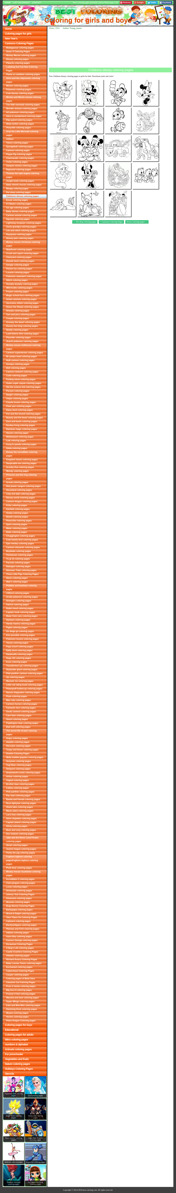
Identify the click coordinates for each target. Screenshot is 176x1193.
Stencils (9, 1073)
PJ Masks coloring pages (18, 204)
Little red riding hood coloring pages (24, 685)
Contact (36, 2)
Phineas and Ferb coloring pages (22, 929)
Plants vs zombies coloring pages (23, 74)
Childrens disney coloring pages (22, 196)
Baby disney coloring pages (20, 211)
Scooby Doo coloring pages (20, 467)
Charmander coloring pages (20, 158)
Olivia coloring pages (16, 826)
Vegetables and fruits (17, 1059)
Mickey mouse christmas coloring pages (23, 244)
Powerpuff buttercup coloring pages (24, 689)
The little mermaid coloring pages (23, 105)
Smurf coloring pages (17, 719)
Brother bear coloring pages (20, 784)
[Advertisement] (110, 48)
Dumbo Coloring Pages (17, 753)
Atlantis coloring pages (17, 956)
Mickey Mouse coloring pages (21, 55)
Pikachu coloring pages (18, 63)
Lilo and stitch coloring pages (21, 231)
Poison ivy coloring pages (19, 269)
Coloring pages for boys (18, 1024)
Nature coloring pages (17, 1063)
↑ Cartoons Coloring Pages (111, 222)
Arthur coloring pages (17, 776)
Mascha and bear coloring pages (22, 998)
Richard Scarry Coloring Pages (21, 959)
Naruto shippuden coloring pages (23, 692)
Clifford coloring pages (17, 593)
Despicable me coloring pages (21, 463)
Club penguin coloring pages (20, 883)
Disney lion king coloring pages (22, 326)
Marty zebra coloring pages (19, 811)
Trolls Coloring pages (17, 162)
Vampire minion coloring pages (21, 166)
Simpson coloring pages (18, 769)
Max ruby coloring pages (18, 700)
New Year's (11, 38)
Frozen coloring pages (17, 292)
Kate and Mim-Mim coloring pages (23, 1005)
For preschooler (14, 1054)
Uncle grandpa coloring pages (21, 227)
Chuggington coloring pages (20, 536)
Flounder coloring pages (18, 337)
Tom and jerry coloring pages (20, 314)
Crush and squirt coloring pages (22, 253)
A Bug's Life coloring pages (20, 948)
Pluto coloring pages (16, 696)
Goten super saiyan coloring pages (23, 383)
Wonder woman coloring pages (21, 108)
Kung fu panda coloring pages (21, 444)
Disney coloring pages (17, 59)
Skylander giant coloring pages (21, 669)
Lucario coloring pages (17, 272)
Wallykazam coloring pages (19, 437)
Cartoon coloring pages (18, 150)
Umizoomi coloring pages (19, 898)
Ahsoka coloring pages (17, 311)
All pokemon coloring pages (20, 112)
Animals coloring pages (18, 1049)
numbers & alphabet (16, 1044)
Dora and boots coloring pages (21, 421)
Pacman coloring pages (18, 563)
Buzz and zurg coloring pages (21, 830)
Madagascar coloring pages (20, 48)
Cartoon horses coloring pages (21, 704)
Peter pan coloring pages (18, 406)
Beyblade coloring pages (18, 551)
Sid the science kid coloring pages (23, 387)
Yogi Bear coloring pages (18, 765)
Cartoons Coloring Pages (19, 43)
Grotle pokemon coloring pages (22, 597)
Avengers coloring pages (18, 601)
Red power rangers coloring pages (23, 486)
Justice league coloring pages (21, 849)
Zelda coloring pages (16, 448)
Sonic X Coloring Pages (18, 51)
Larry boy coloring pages (18, 815)
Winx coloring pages (16, 1039)
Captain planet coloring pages (21, 822)
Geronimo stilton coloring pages (22, 303)
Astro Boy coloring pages (19, 936)
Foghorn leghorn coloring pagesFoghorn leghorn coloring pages (22, 860)
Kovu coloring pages (16, 662)
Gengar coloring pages (17, 265)
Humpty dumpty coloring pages (22, 284)
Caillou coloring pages (17, 788)
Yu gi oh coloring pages (18, 559)
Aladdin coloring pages (17, 742)
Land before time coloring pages (22, 334)
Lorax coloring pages (16, 887)
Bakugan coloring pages (18, 566)
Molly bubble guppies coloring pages (24, 757)
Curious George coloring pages (22, 940)
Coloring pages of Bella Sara (20, 978)
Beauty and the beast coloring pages (24, 418)
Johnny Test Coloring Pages (20, 894)
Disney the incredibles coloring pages (21, 454)
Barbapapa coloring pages (19, 910)
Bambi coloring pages (17, 517)
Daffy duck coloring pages (19, 650)
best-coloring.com (90, 1190)
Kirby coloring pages (16, 505)
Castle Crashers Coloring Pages (22, 952)
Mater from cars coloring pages (21, 616)
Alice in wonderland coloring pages (24, 116)
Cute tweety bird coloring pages (22, 540)
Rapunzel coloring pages (18, 169)
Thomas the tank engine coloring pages (22, 175)
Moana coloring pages (17, 1013)
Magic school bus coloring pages (22, 295)
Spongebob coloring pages (19, 147)
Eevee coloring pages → (137, 222)
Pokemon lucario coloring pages (22, 639)
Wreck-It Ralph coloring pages (21, 913)
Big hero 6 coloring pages (19, 990)
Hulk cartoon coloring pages (20, 360)
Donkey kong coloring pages (20, 425)
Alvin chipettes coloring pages (21, 818)
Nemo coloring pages (17, 578)
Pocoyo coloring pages (17, 391)
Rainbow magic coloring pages (21, 429)
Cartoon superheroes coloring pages (24, 353)
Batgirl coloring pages (17, 395)
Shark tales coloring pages (19, 807)
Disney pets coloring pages (19, 238)
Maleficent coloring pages (19, 249)
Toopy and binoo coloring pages (22, 750)
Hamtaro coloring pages (18, 620)
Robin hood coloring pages (19, 608)
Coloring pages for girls (18, 33)
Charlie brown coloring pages (21, 402)
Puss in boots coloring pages (20, 986)
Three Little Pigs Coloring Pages (22, 574)
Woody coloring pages (17, 471)
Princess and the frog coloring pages (21, 477)
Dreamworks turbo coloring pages (23, 773)
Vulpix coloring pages (17, 398)
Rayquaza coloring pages (19, 234)
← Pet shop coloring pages (85, 222)
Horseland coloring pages (19, 490)
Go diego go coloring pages (20, 631)
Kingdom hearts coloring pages (22, 459)
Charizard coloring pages (18, 257)
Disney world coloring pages (20, 498)
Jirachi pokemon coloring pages (22, 341)
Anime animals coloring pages (21, 299)
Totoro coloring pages (17, 143)
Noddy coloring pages (17, 330)
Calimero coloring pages (18, 921)
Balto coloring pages (16, 532)
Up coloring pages (15, 677)
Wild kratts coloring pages (19, 288)
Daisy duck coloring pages (19, 410)
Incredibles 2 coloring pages (20, 879)
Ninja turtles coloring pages (20, 124)
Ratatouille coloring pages (19, 654)
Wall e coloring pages (17, 582)
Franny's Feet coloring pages (20, 994)
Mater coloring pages (16, 528)
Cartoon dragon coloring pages (21, 501)
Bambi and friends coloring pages (23, 799)
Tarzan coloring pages (17, 643)
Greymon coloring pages (18, 761)
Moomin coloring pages (18, 902)
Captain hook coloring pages (20, 612)
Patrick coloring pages (17, 604)
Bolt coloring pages (16, 368)
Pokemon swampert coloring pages (24, 276)
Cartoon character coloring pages (23, 547)
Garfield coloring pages (18, 509)
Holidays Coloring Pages (19, 1068)
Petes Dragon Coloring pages (21, 1021)
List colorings (21, 2)
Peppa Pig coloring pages (19, 154)
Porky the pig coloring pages (20, 853)
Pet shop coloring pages (18, 192)
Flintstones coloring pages (19, 555)
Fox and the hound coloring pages (23, 414)
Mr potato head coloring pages (21, 356)
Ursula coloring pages (17, 482)
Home (8, 2)
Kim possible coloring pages (20, 635)
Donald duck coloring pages (20, 261)
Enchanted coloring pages (19, 967)
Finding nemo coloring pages (20, 379)
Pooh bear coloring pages (19, 868)
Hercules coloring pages (18, 746)
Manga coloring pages (17, 188)
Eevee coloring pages (17, 200)
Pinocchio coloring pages (19, 521)
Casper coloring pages (17, 975)
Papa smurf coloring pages (19, 647)
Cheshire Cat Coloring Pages (20, 982)
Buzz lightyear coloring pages (21, 803)
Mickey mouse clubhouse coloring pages (23, 347)
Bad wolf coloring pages (18, 727)
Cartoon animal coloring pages (21, 215)
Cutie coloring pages (16, 376)
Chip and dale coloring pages (20, 494)
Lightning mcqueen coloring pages (23, 223)
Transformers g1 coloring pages (22, 666)
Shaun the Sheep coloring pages (22, 307)
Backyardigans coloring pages (21, 925)
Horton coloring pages (17, 1017)
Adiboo (9, 139)
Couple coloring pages (17, 318)
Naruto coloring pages (17, 433)
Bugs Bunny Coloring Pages (20, 906)
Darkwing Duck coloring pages (21, 1009)
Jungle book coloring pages (20, 181)
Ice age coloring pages (17, 208)
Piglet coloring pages (16, 627)
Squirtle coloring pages (18, 219)
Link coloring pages (16, 440)
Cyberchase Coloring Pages (20, 971)
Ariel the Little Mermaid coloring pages (22, 133)
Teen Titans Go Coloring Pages (21, 917)
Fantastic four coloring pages (21, 708)
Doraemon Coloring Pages (19, 944)
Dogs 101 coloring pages (18, 658)
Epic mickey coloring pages (20, 543)
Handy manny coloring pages (20, 624)
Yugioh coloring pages (17, 780)
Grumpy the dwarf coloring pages (23, 322)
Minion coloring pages (17, 86)
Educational (11, 1029)
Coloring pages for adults (19, 1034)
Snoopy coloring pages (17, 364)
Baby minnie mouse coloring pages (24, 185)
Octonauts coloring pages (19, 891)
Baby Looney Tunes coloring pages (24, 963)
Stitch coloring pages (17, 280)
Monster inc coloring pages (19, 681)
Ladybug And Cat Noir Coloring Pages (22, 69)
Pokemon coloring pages (18, 89)
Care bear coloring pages (18, 715)
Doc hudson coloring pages (20, 834)
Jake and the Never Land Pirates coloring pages (22, 839)
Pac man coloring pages (18, 795)
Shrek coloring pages (17, 845)
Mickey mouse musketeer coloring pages (23, 873)
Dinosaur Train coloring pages (21, 570)
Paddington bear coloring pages (22, 723)
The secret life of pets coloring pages (21, 733)
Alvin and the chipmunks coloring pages (23, 80)
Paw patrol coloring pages (19, 120)
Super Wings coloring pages (20, 1001)
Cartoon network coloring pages (22, 372)
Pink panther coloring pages (20, 792)
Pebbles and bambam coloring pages (21, 587)
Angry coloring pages (17, 738)
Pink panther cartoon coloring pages (24, 673)
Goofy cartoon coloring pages (21, 712)
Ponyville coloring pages (18, 128)
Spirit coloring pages (16, 524)
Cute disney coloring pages (20, 93)
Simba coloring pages (17, 513)
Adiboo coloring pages (17, 933)
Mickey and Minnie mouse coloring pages (23, 99)
